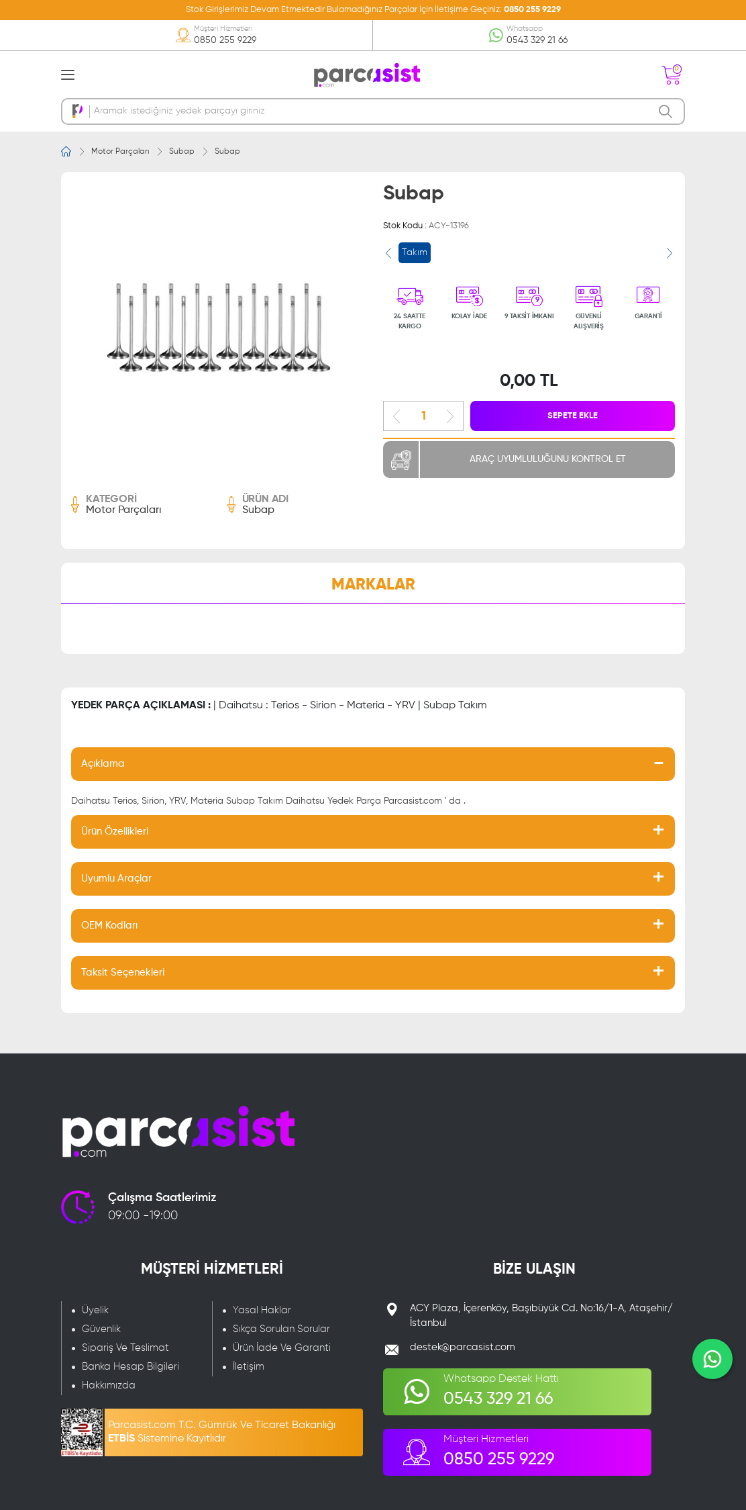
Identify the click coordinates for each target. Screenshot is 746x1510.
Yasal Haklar (262, 1310)
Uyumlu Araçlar (116, 879)
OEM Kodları (109, 926)
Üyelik (95, 1310)
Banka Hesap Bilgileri (130, 1367)
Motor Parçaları (120, 152)
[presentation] (388, 253)
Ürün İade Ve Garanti (282, 1348)
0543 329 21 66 (537, 40)
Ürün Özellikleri (114, 832)
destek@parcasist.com (462, 1347)
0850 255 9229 (532, 9)
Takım (414, 252)
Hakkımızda (109, 1385)
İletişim (248, 1367)
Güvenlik (101, 1329)
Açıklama (103, 764)
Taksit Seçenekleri (122, 973)
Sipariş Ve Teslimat (125, 1348)
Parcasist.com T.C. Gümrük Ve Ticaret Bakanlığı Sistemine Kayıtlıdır (221, 1432)
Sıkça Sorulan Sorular (281, 1329)
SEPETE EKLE (572, 416)
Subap (182, 152)
